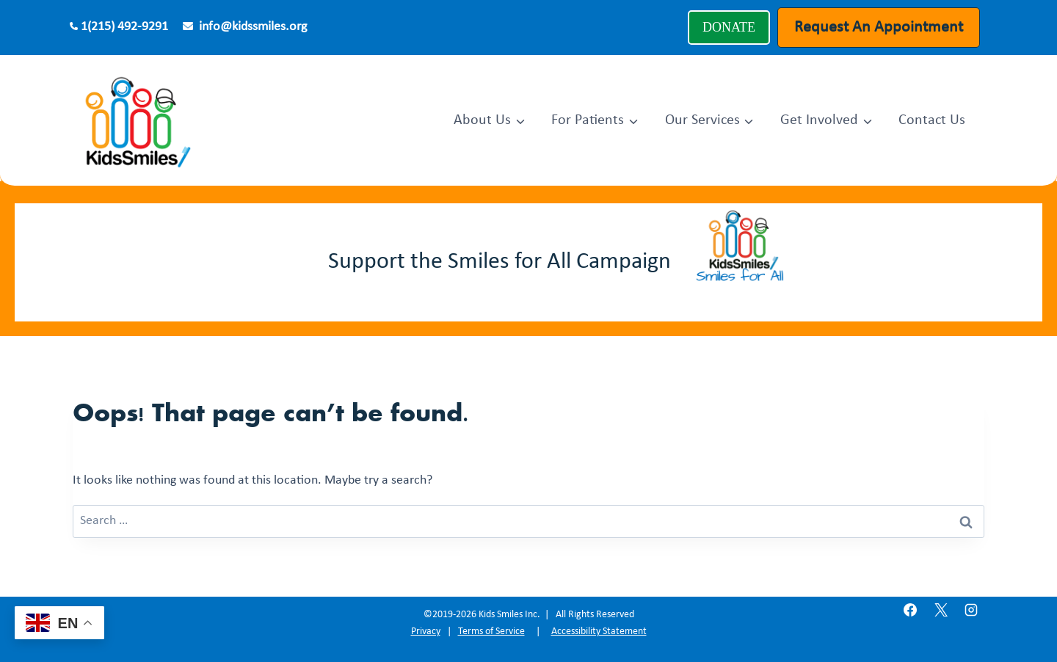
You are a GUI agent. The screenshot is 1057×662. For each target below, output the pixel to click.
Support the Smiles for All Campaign (499, 262)
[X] (941, 610)
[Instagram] (971, 610)
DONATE (728, 27)
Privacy (425, 631)
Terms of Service (491, 631)
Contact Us (931, 120)
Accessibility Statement (599, 631)
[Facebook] (910, 610)
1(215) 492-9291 (124, 27)
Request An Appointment (878, 27)
